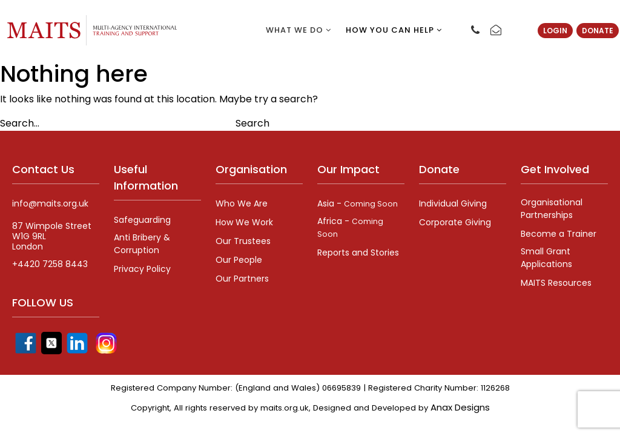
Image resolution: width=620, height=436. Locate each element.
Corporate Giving (455, 222)
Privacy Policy (142, 269)
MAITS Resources (556, 283)
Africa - (350, 227)
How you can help (394, 30)
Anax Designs (460, 407)
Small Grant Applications (546, 257)
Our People (239, 260)
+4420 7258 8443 (50, 264)
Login (555, 30)
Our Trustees (243, 241)
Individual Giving (453, 203)
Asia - (357, 203)
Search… (19, 123)
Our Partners (242, 278)
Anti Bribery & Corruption (142, 243)
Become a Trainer (558, 234)
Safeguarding (142, 220)
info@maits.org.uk (50, 204)
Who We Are (242, 203)
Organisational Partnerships (551, 208)
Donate (597, 30)
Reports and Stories (358, 252)
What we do (298, 30)
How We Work (244, 222)
